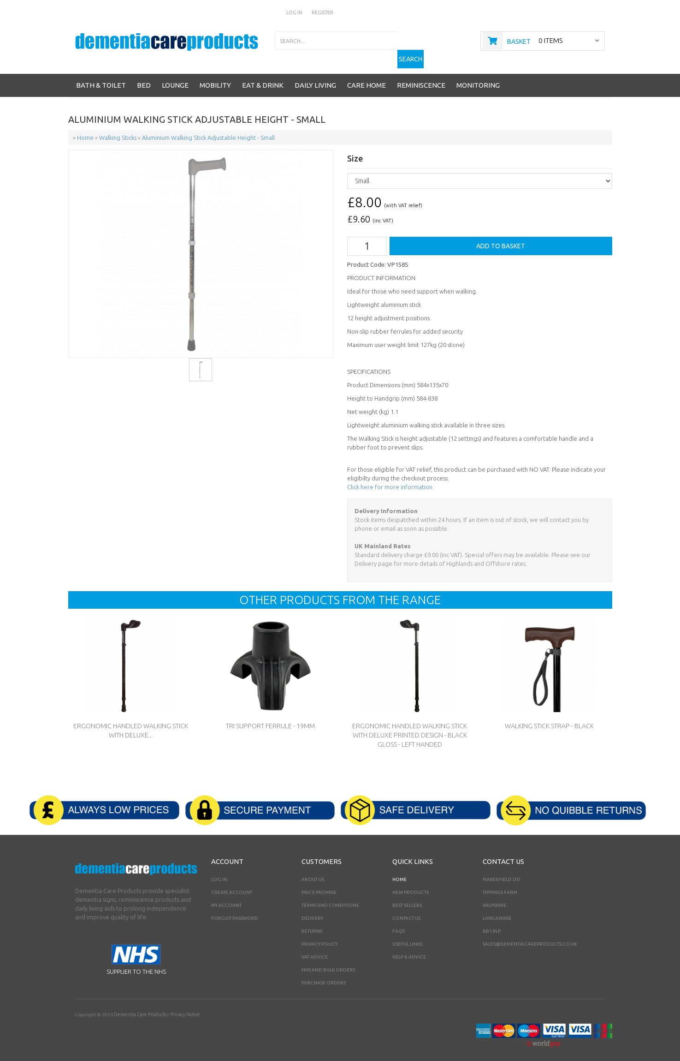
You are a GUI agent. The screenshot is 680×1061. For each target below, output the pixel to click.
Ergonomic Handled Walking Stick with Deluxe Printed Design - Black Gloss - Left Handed (410, 726)
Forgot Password (234, 908)
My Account (226, 896)
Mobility (215, 77)
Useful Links (407, 934)
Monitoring (478, 77)
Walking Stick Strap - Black (549, 716)
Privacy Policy (319, 934)
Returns (312, 921)
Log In (295, 12)
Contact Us (406, 908)
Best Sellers (407, 896)
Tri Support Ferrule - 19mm (270, 716)
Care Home (366, 77)
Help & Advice (409, 947)
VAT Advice (315, 947)
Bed (144, 77)
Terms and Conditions (330, 896)
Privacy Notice (182, 1005)
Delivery (312, 908)
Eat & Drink (263, 77)
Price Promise (319, 883)
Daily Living (315, 77)
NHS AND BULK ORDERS (328, 960)
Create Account (231, 883)
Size (355, 150)
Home (399, 870)
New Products (410, 883)
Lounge (175, 77)
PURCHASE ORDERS (324, 973)
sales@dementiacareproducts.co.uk (530, 934)
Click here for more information (389, 477)
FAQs (398, 921)
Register (322, 12)
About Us (313, 870)
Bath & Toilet (101, 77)
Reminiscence (421, 77)
